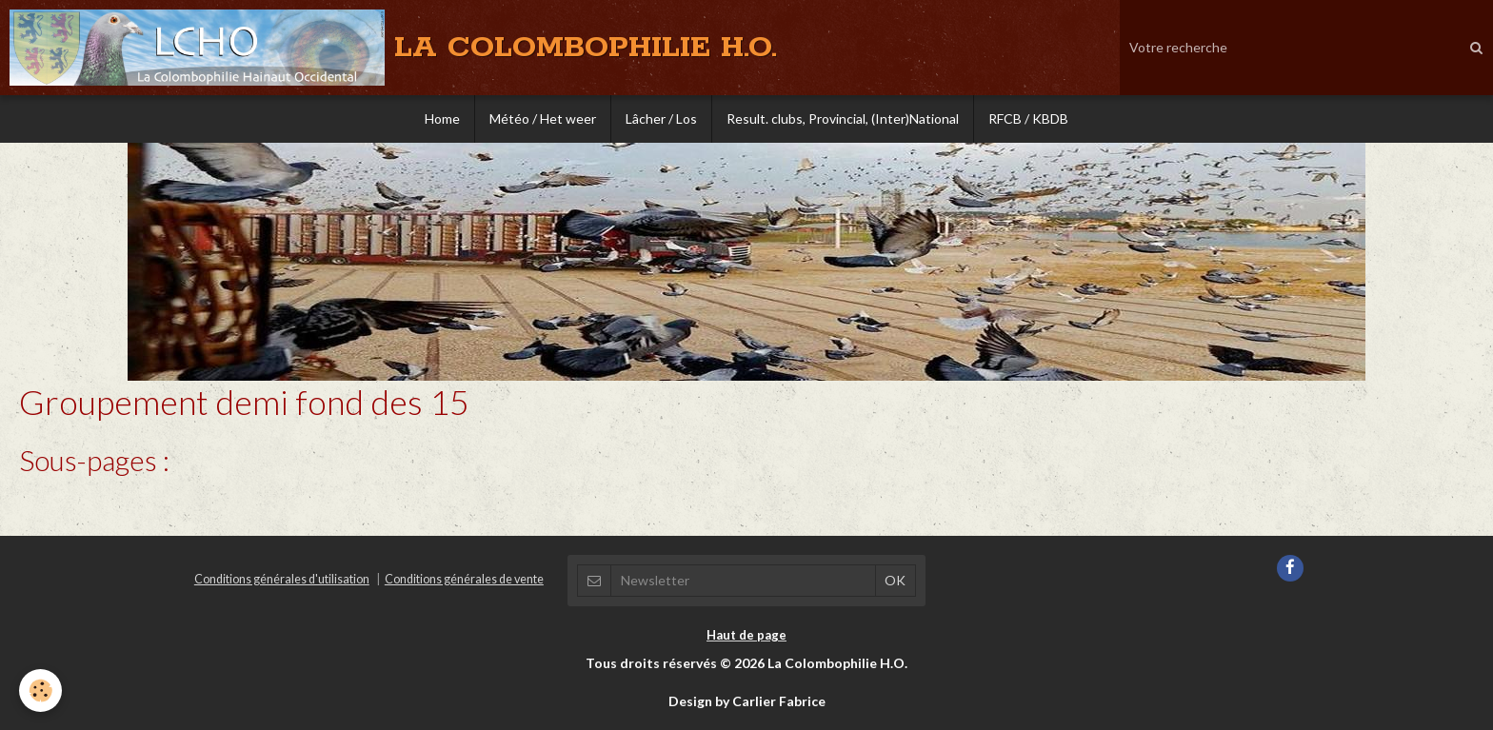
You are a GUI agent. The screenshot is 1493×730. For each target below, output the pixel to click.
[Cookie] (40, 690)
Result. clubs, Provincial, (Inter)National (843, 118)
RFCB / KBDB (1028, 118)
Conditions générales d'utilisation (281, 579)
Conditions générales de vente (464, 579)
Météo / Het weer (542, 118)
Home (442, 118)
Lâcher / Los (661, 118)
